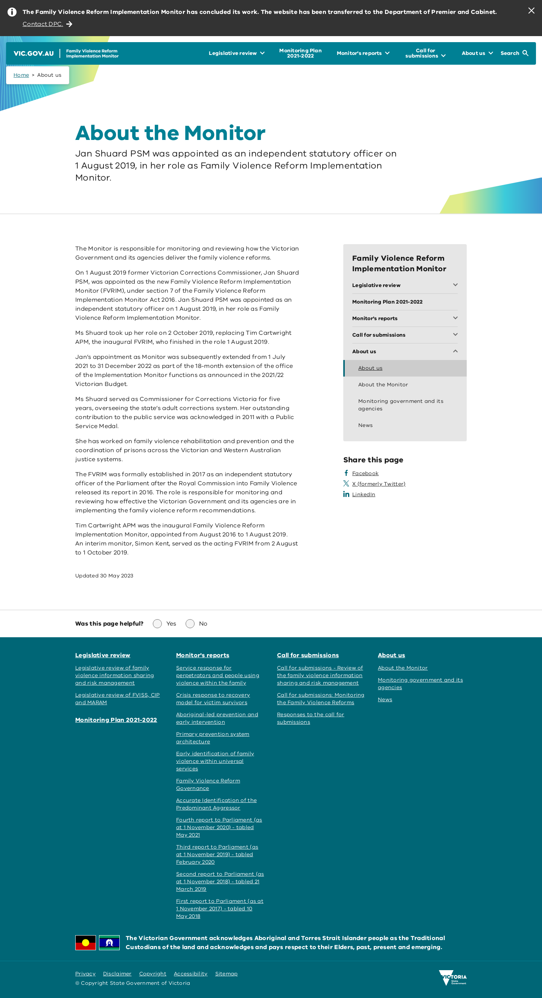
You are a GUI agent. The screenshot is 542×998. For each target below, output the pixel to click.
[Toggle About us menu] (405, 351)
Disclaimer (117, 973)
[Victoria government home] (453, 978)
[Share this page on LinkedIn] (359, 494)
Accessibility (191, 973)
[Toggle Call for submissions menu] (405, 335)
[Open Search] (514, 53)
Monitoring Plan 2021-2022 (116, 720)
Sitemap (226, 973)
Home (21, 75)
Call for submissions (308, 655)
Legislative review (103, 655)
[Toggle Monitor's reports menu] (405, 318)
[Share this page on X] (374, 484)
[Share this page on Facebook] (361, 473)
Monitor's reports (202, 655)
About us (391, 655)
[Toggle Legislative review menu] (405, 285)
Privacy (85, 973)
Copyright (152, 973)
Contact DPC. (47, 24)
